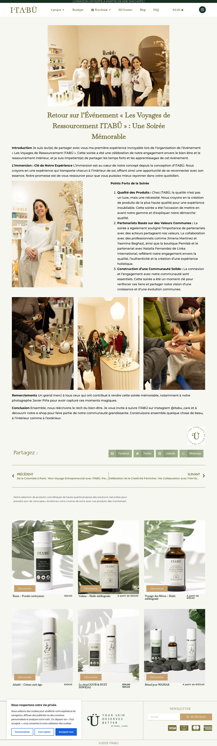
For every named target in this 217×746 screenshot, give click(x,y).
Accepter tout (66, 732)
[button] (120, 453)
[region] (44, 719)
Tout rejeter (44, 732)
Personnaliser (22, 732)
